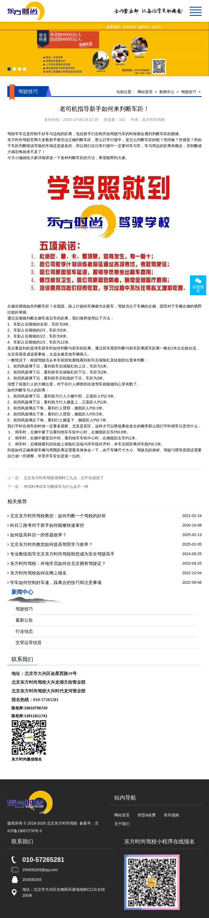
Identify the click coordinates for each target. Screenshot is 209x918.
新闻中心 (166, 92)
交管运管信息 (29, 642)
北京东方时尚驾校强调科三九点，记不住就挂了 (64, 478)
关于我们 (122, 824)
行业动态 (24, 631)
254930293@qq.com (40, 870)
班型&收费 (146, 815)
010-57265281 (43, 859)
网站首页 (145, 92)
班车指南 (171, 815)
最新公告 (24, 620)
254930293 (31, 879)
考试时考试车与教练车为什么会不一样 (56, 486)
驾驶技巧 (188, 92)
